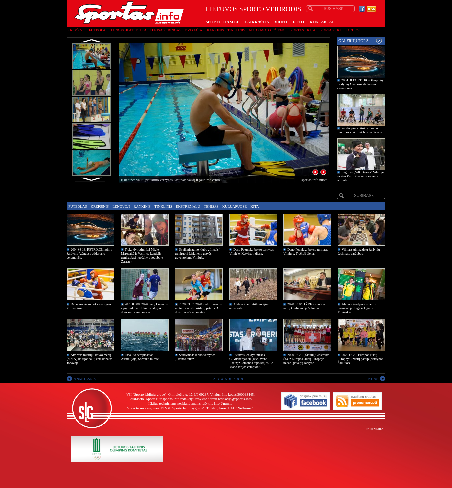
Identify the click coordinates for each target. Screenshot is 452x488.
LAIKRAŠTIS (256, 22)
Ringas (174, 30)
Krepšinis (76, 30)
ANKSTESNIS (85, 379)
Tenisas (157, 30)
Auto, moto (260, 30)
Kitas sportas (320, 30)
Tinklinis (236, 30)
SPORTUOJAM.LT (222, 22)
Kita (254, 206)
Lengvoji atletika (128, 30)
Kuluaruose (349, 30)
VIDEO (281, 22)
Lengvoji (121, 206)
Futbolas (98, 30)
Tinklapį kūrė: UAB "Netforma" (229, 408)
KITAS (373, 379)
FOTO (298, 22)
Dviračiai (194, 30)
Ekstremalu (188, 206)
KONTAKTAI (322, 22)
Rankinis (215, 30)
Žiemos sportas (289, 30)
